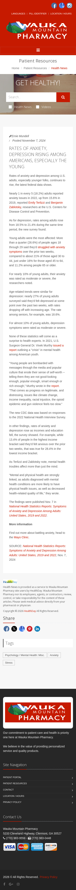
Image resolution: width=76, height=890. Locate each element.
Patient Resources (35, 68)
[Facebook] (54, 5)
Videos (43, 107)
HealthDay (30, 611)
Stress (9, 662)
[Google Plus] (11, 884)
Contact (8, 789)
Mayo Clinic (21, 537)
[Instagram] (69, 5)
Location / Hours (61, 13)
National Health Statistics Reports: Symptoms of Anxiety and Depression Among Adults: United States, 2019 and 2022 (37, 511)
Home (15, 68)
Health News (20, 107)
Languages (18, 13)
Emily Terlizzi (36, 202)
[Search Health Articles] (31, 97)
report (55, 386)
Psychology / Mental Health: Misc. (25, 655)
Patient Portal (12, 777)
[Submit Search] (63, 97)
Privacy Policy (12, 802)
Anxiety (54, 655)
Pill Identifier (37, 13)
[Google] (62, 5)
